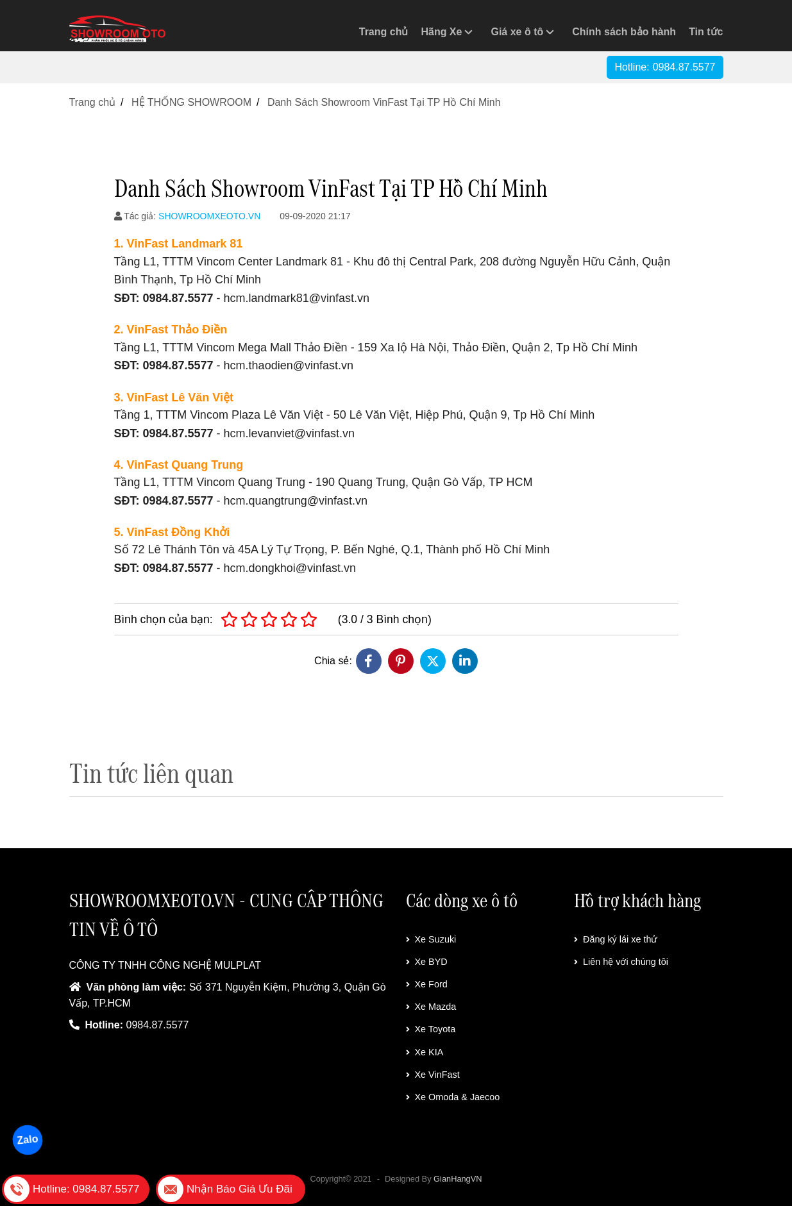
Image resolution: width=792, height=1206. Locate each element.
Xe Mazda (431, 1006)
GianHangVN (458, 1179)
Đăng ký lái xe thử (615, 939)
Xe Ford (427, 984)
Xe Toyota (431, 1029)
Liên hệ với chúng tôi (621, 962)
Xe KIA (425, 1052)
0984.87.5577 (157, 1024)
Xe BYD (427, 962)
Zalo (27, 1139)
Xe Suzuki (431, 939)
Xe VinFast (433, 1074)
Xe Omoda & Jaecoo (453, 1097)
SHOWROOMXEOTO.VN (209, 216)
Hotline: (664, 67)
